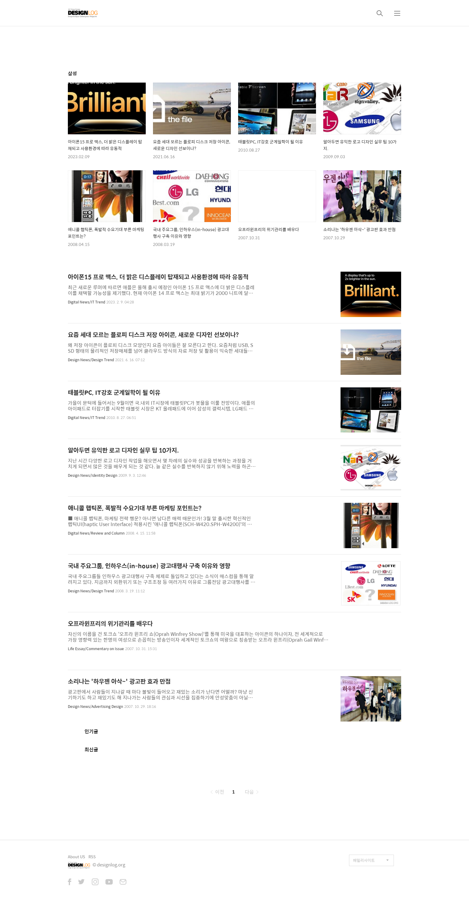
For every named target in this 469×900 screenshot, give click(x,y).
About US (76, 856)
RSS (92, 856)
